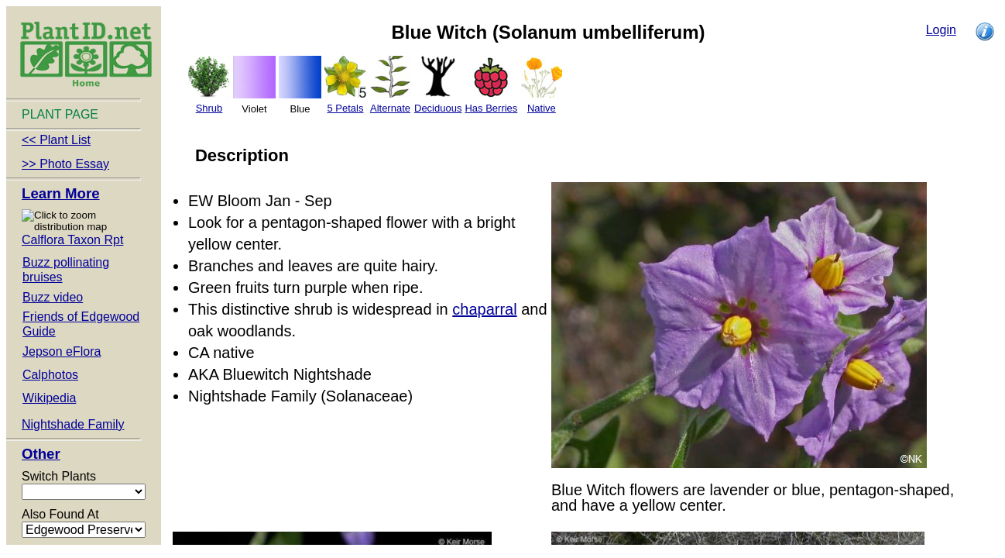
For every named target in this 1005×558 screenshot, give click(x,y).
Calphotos (50, 374)
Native (541, 108)
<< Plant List (56, 139)
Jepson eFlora (61, 351)
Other (41, 454)
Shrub (209, 108)
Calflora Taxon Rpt (72, 239)
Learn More (61, 193)
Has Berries (491, 108)
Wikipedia (49, 398)
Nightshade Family (73, 424)
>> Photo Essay (65, 163)
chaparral (484, 309)
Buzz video (52, 297)
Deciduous (437, 108)
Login (941, 29)
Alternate (390, 108)
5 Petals (346, 108)
